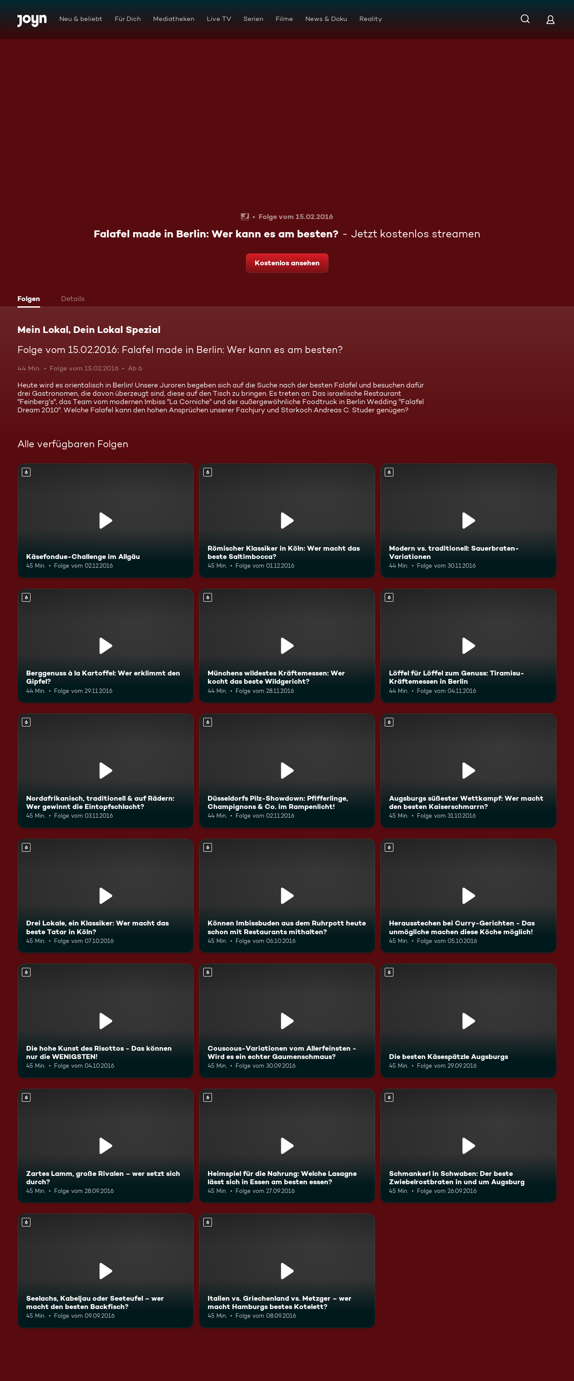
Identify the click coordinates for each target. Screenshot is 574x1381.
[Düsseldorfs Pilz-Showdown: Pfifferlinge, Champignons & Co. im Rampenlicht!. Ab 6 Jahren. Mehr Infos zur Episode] (287, 770)
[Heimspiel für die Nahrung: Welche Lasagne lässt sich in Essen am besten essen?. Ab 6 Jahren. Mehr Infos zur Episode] (287, 1146)
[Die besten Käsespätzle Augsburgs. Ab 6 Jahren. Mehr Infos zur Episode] (468, 1020)
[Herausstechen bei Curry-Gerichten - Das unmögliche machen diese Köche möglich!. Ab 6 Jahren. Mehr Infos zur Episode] (468, 896)
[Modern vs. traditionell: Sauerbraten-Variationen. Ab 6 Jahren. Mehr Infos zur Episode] (468, 520)
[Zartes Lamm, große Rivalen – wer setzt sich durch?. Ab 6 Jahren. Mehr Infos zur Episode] (105, 1146)
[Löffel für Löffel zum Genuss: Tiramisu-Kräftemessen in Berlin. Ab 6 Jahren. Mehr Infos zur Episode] (468, 646)
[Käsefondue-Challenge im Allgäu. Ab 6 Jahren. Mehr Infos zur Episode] (105, 520)
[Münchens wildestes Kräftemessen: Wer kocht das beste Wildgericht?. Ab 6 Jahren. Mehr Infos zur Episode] (287, 646)
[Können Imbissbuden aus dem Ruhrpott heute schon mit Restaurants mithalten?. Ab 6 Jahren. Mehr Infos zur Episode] (287, 896)
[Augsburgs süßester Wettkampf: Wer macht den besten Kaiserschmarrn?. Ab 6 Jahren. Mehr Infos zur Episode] (468, 770)
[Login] (550, 19)
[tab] (31, 300)
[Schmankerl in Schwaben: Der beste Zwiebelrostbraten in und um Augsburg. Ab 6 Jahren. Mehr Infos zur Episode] (468, 1146)
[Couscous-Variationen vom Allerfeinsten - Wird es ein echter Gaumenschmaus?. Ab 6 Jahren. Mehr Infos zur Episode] (287, 1020)
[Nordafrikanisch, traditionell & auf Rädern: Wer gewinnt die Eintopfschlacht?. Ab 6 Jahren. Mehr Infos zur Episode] (105, 770)
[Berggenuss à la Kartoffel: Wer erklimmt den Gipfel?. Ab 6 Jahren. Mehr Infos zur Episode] (105, 646)
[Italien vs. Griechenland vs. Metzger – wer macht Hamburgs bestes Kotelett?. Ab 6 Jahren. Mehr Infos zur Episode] (287, 1270)
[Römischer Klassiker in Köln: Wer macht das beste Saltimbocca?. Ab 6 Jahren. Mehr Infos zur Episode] (287, 520)
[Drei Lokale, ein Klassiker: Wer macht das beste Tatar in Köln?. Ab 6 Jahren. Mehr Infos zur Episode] (105, 896)
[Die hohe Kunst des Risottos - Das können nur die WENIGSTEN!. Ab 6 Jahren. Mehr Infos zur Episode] (105, 1020)
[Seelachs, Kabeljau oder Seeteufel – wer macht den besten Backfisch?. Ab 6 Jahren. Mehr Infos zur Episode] (105, 1270)
